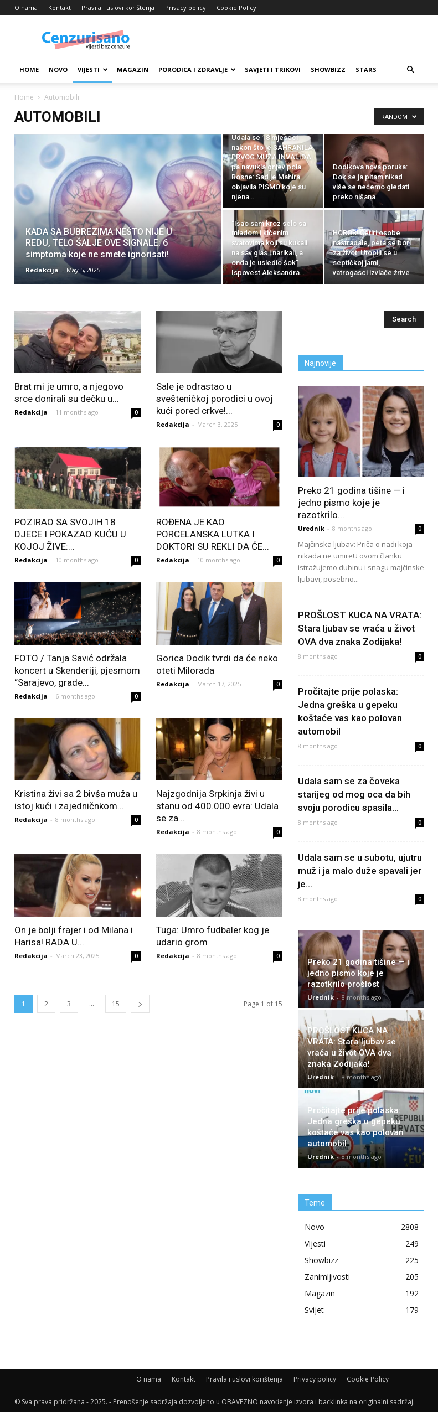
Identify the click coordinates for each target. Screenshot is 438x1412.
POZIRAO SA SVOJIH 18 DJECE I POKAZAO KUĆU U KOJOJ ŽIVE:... (70, 534)
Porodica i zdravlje (197, 69)
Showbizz (328, 69)
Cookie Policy (236, 7)
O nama (26, 7)
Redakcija (42, 270)
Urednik (311, 528)
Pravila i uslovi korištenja (117, 7)
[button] (411, 70)
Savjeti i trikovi (273, 69)
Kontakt (59, 7)
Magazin (132, 69)
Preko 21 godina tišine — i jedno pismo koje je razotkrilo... (351, 502)
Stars (366, 69)
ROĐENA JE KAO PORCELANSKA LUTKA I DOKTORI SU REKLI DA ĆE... (212, 534)
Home (29, 69)
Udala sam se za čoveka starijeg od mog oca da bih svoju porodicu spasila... (354, 794)
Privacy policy (185, 7)
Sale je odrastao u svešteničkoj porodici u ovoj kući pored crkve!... (214, 398)
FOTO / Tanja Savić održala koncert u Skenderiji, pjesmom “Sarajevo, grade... (77, 670)
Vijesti (93, 69)
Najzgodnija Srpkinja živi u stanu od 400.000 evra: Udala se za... (217, 806)
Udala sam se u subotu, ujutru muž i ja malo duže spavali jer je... (360, 870)
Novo (58, 69)
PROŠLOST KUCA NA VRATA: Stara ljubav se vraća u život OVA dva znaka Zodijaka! (359, 628)
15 (116, 1003)
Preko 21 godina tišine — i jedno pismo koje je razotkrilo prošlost (358, 973)
